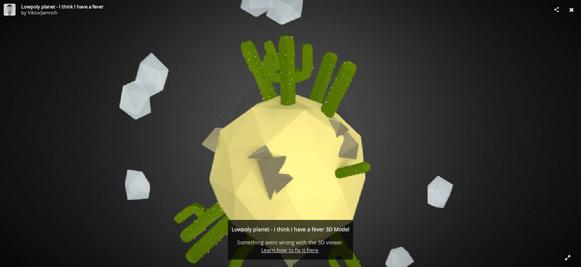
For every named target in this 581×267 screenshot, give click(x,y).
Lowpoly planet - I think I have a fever (62, 6)
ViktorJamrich (42, 12)
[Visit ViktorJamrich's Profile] (10, 10)
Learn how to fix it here (289, 250)
